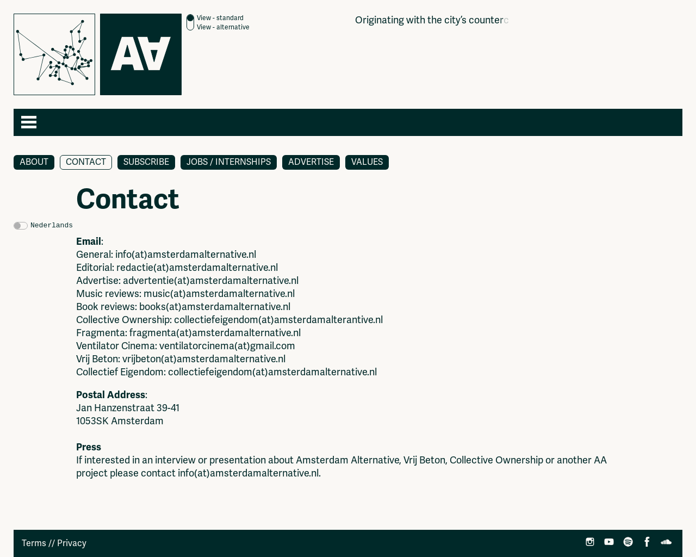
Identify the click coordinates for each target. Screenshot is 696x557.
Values (367, 162)
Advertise (311, 162)
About (34, 162)
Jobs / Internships (229, 162)
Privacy (71, 543)
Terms (34, 543)
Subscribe (146, 162)
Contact (86, 162)
